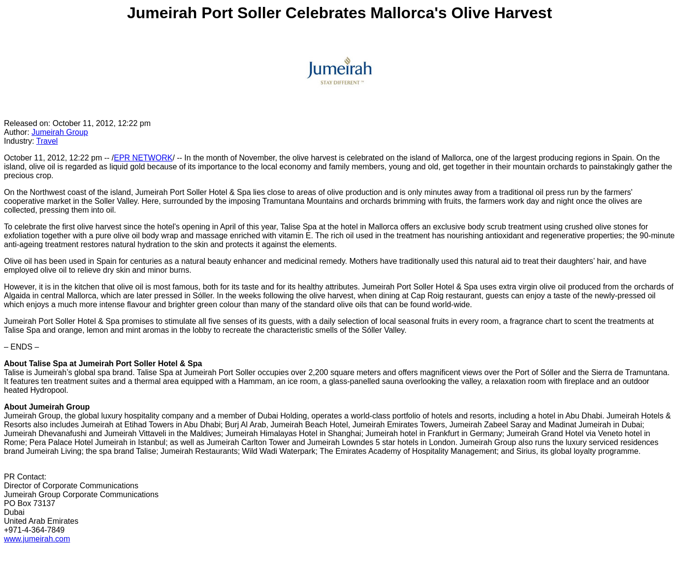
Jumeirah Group (60, 132)
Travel (47, 141)
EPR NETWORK (143, 158)
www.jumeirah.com (37, 539)
